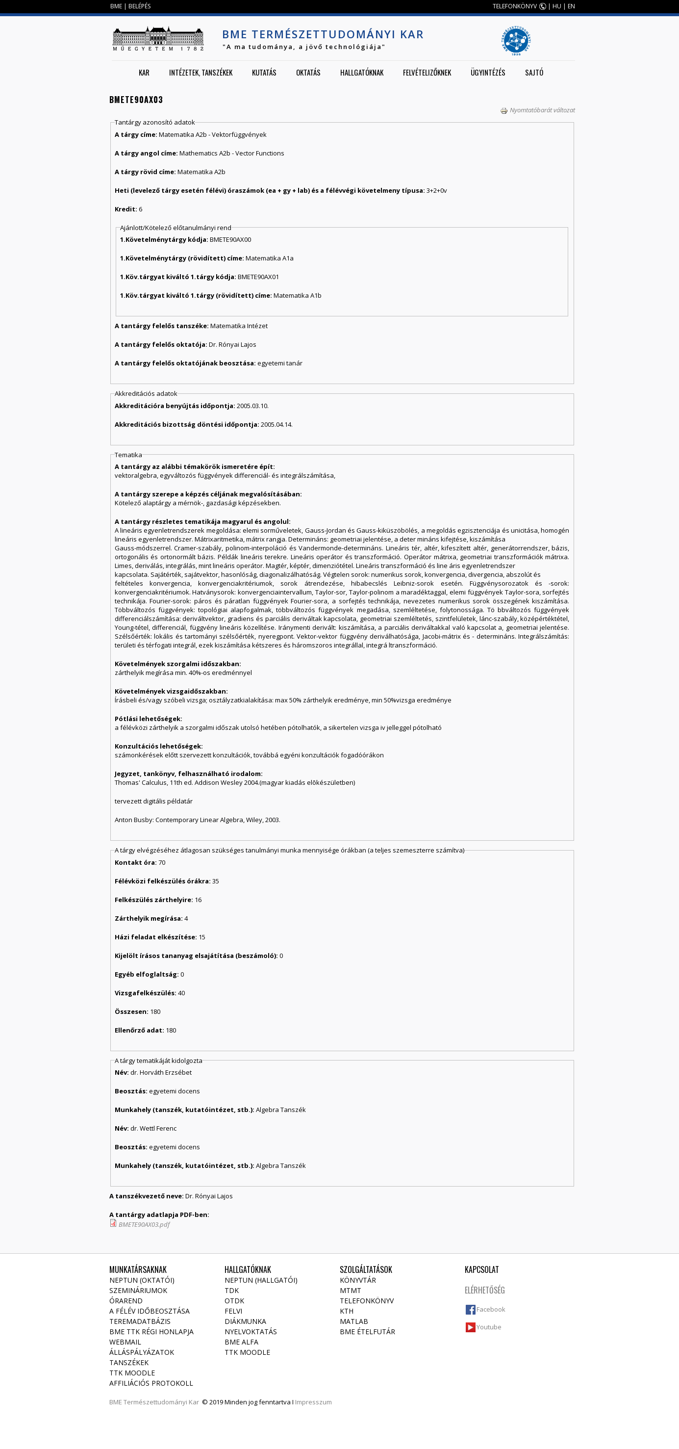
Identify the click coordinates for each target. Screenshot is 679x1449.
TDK (232, 1290)
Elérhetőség (485, 1290)
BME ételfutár (367, 1331)
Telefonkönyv (367, 1300)
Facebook (491, 1309)
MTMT (350, 1290)
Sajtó (534, 72)
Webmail (125, 1341)
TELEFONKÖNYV (515, 6)
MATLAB (354, 1321)
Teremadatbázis (140, 1321)
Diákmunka (245, 1321)
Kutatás (264, 72)
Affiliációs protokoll (151, 1383)
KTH (346, 1311)
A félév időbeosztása (149, 1311)
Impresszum (313, 1401)
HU (557, 6)
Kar (144, 72)
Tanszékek (129, 1362)
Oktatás (308, 72)
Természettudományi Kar (161, 1401)
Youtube (489, 1326)
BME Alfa (241, 1341)
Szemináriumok (138, 1290)
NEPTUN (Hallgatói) (261, 1280)
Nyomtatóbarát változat (537, 109)
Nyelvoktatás (251, 1331)
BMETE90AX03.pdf (144, 1224)
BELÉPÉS (139, 6)
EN (571, 6)
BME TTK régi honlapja (151, 1331)
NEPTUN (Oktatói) (142, 1280)
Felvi (233, 1311)
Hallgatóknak (361, 72)
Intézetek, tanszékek (200, 72)
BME (116, 6)
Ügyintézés (488, 72)
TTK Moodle (132, 1372)
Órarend (126, 1300)
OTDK (234, 1300)
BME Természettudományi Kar (323, 33)
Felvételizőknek (427, 72)
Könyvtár (358, 1280)
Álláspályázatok (141, 1352)
